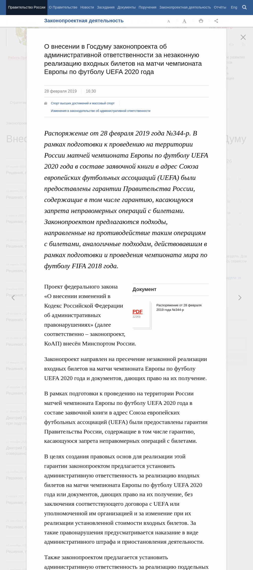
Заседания (105, 7)
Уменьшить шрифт (169, 21)
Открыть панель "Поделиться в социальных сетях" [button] (217, 21)
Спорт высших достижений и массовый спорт (83, 103)
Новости (87, 7)
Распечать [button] (201, 21)
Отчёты (220, 7)
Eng (234, 7)
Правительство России (26, 7)
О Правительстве (63, 7)
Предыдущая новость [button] (239, 297)
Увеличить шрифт (185, 21)
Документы (126, 7)
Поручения (147, 7)
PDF (138, 311)
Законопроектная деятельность (185, 7)
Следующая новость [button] (13, 297)
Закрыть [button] (247, 41)
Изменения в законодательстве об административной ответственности (100, 111)
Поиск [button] (245, 7)
